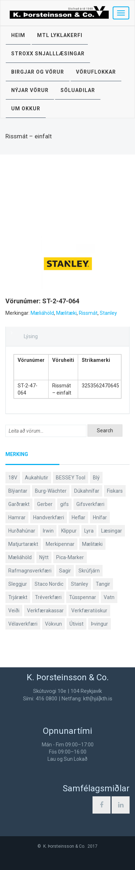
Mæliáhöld (42, 313)
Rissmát (88, 313)
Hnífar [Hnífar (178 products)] (100, 517)
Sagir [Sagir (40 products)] (65, 571)
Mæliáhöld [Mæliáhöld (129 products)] (20, 557)
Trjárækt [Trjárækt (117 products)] (17, 597)
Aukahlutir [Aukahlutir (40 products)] (36, 477)
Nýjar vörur (30, 90)
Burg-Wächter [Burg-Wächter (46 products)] (51, 491)
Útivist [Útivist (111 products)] (76, 624)
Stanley (108, 313)
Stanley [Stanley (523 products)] (79, 584)
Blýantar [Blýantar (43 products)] (17, 491)
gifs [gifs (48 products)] (64, 504)
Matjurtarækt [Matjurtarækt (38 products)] (23, 544)
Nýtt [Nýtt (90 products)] (44, 557)
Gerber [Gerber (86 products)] (45, 504)
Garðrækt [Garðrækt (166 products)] (19, 504)
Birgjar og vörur (37, 72)
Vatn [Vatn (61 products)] (109, 597)
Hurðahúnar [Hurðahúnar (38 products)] (21, 531)
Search (105, 430)
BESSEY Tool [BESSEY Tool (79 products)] (70, 477)
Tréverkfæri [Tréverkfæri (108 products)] (48, 597)
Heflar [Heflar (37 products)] (78, 517)
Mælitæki (66, 313)
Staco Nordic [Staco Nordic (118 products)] (49, 584)
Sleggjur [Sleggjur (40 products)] (17, 584)
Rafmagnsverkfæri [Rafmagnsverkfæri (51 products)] (29, 571)
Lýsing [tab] (31, 336)
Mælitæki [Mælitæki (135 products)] (92, 544)
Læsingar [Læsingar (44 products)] (111, 531)
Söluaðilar (77, 90)
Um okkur (25, 108)
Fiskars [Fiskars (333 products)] (115, 491)
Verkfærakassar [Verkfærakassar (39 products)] (45, 610)
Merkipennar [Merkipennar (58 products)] (60, 544)
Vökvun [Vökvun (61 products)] (53, 624)
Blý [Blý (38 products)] (96, 477)
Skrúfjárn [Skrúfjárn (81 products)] (89, 571)
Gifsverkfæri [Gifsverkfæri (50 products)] (90, 504)
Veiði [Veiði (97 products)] (13, 610)
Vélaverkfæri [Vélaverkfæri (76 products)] (22, 624)
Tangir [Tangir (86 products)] (103, 584)
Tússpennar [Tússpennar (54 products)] (82, 597)
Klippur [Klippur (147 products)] (69, 531)
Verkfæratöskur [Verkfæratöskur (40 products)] (89, 610)
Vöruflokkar (96, 72)
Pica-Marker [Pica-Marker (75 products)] (70, 557)
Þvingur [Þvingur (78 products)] (99, 624)
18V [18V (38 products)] (12, 477)
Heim (18, 35)
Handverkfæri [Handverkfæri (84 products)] (48, 517)
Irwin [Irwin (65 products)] (48, 531)
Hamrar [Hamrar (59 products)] (17, 517)
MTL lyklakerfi (59, 35)
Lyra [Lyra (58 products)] (89, 531)
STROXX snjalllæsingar (48, 53)
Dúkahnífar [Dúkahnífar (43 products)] (86, 491)
